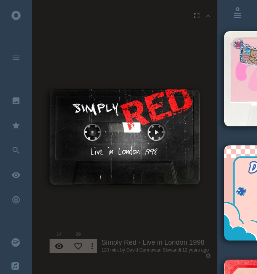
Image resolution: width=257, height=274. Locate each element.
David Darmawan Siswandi (153, 250)
